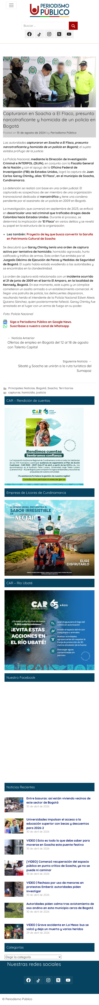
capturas (14, 392)
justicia (41, 392)
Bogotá (41, 388)
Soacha (53, 388)
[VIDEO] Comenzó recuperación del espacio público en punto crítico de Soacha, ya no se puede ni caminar (58, 866)
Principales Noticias (21, 388)
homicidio (28, 392)
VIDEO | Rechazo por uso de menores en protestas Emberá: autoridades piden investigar (55, 887)
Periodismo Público (63, 132)
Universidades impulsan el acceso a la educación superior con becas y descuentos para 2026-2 (57, 823)
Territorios (66, 388)
